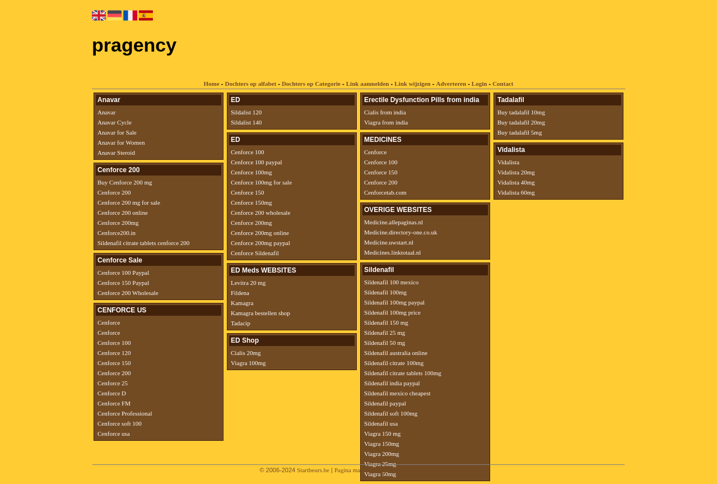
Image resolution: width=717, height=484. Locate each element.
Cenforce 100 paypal (256, 162)
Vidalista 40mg (516, 182)
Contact (502, 83)
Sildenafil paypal (385, 403)
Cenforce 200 (114, 192)
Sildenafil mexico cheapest (397, 393)
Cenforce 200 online (122, 212)
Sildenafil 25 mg (384, 332)
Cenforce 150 (114, 362)
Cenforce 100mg (251, 172)
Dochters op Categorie (311, 83)
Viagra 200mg (381, 453)
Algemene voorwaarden (403, 470)
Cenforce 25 (112, 383)
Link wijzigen (412, 83)
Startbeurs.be (313, 470)
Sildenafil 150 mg (386, 322)
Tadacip (240, 323)
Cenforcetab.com (385, 192)
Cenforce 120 (114, 352)
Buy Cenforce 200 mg (124, 182)
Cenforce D (111, 393)
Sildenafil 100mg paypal (394, 302)
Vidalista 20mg (516, 172)
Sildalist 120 (246, 112)
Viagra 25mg (380, 463)
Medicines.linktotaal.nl (392, 252)
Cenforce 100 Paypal (123, 272)
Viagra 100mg (248, 362)
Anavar (106, 112)
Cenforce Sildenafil (255, 253)
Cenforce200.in (116, 232)
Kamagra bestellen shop (260, 313)
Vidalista (508, 162)
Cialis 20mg (245, 352)
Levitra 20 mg (248, 282)
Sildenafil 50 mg (384, 342)
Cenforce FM (114, 403)
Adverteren (451, 83)
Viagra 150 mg (382, 433)
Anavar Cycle (114, 122)
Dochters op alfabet (250, 83)
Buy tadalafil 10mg (521, 112)
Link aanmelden (367, 83)
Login (479, 83)
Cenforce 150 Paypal (123, 282)
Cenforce (108, 322)
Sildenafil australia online (395, 352)
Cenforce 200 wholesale (260, 212)
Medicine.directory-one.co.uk (400, 232)
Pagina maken (351, 470)
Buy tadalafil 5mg (519, 132)
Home (212, 83)
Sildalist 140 (246, 122)
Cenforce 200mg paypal (260, 242)
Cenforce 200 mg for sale (128, 202)
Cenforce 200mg (118, 222)
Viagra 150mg (381, 443)
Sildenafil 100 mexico (391, 282)
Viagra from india (386, 122)
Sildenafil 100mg (385, 292)
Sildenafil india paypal (392, 383)
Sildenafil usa (381, 423)
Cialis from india (385, 112)
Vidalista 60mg (516, 192)
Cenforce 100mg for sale (261, 182)
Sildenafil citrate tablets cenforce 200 (143, 242)
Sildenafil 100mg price (392, 312)
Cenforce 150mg (251, 202)
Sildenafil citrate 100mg (393, 362)
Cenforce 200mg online (260, 232)
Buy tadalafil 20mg (521, 122)
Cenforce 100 (114, 342)
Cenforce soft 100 (119, 423)
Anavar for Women (121, 142)
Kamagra (242, 302)
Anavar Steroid (116, 152)
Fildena (240, 292)
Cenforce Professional (124, 413)
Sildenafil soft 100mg (390, 413)
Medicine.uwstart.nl (388, 242)
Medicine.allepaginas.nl (393, 222)
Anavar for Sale (117, 132)
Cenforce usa (113, 433)
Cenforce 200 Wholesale (128, 292)
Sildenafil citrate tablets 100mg (402, 373)
